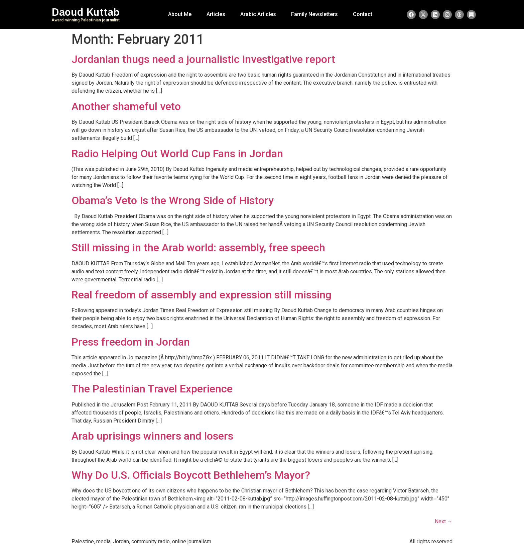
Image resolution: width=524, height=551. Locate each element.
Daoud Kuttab (85, 12)
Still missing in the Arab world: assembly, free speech (198, 247)
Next (443, 521)
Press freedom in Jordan (131, 342)
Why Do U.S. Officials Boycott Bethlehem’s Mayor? (191, 475)
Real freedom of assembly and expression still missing (202, 294)
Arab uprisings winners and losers (152, 436)
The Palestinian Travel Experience (152, 388)
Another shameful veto (126, 106)
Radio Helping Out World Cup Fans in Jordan (177, 153)
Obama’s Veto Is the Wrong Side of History (173, 200)
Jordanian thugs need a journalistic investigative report (203, 59)
